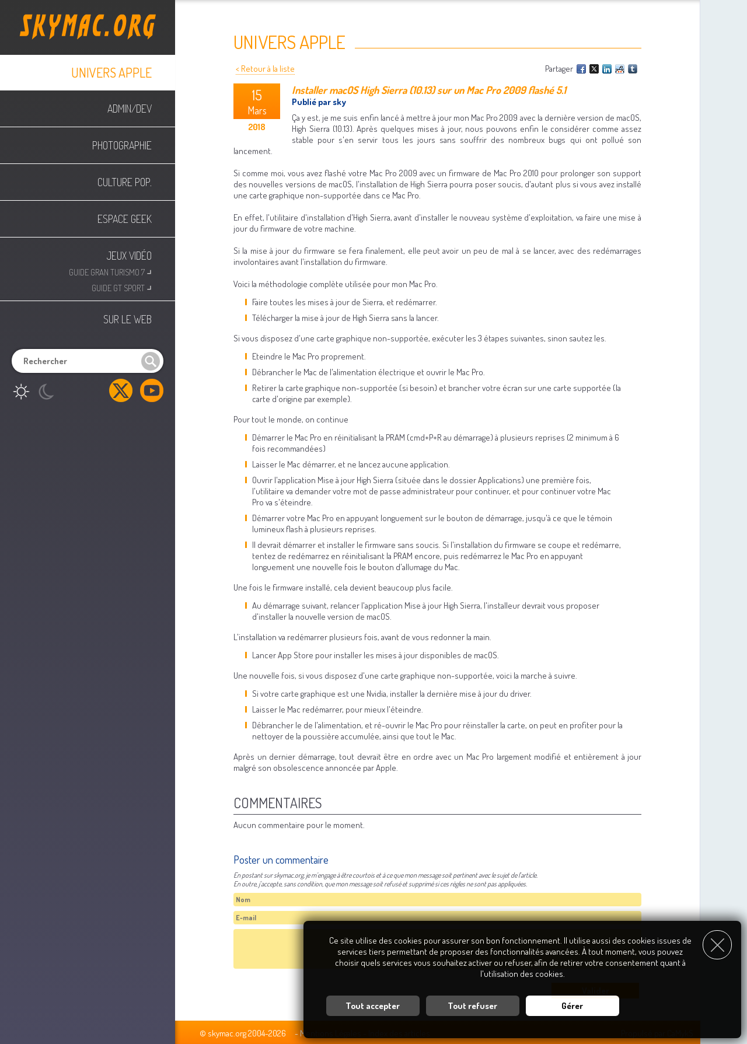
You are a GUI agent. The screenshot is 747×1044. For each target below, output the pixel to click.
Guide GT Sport (122, 287)
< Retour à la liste (265, 68)
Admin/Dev (129, 108)
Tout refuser (472, 1005)
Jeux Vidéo (129, 255)
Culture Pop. (124, 182)
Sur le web (127, 319)
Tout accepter (372, 1005)
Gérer (572, 1005)
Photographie (122, 145)
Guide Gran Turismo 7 (110, 271)
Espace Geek (124, 218)
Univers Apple (111, 72)
